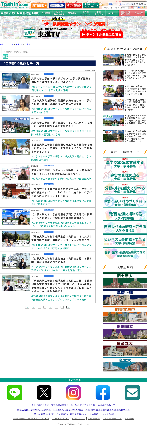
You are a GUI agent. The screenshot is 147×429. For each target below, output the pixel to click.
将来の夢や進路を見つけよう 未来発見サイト (107, 409)
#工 (48, 204)
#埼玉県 (63, 244)
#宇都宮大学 (68, 156)
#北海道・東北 (75, 270)
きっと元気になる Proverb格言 (68, 409)
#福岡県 (46, 134)
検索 (5, 56)
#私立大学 (70, 226)
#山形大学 (67, 266)
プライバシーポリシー (112, 419)
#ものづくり (43, 248)
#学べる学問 (48, 86)
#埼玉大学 (37, 244)
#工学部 (49, 90)
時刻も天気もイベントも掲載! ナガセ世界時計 (92, 414)
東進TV (19, 44)
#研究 (54, 248)
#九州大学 (69, 86)
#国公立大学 (83, 86)
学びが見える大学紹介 (50, 74)
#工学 (77, 130)
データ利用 (129, 419)
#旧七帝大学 (66, 108)
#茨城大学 (86, 296)
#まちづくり (73, 299)
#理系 (59, 86)
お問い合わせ (94, 419)
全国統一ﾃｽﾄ (113, 4)
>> (68, 307)
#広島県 (36, 178)
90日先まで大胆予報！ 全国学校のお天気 (95, 405)
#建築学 (36, 86)
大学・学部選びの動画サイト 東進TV (50, 414)
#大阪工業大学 (55, 226)
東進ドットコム (6, 44)
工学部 (27, 44)
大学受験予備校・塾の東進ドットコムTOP (31, 419)
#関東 (66, 248)
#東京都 (78, 200)
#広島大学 (72, 178)
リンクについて (78, 419)
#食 (61, 248)
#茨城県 (65, 296)
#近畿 (42, 226)
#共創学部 (43, 112)
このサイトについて (60, 419)
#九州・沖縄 (61, 90)
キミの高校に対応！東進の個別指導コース (52, 405)
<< (27, 307)
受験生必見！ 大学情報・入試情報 (34, 409)
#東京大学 (37, 200)
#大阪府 (65, 222)
